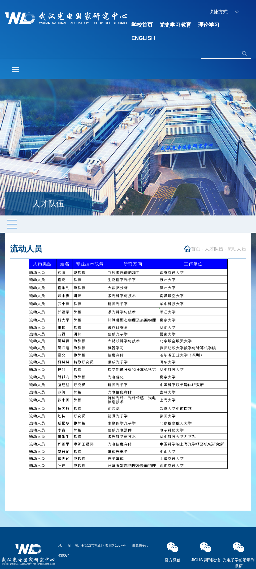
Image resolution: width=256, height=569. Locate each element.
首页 (195, 248)
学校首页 (142, 25)
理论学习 (208, 25)
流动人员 (236, 248)
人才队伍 (214, 248)
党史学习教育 (175, 25)
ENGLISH (143, 38)
